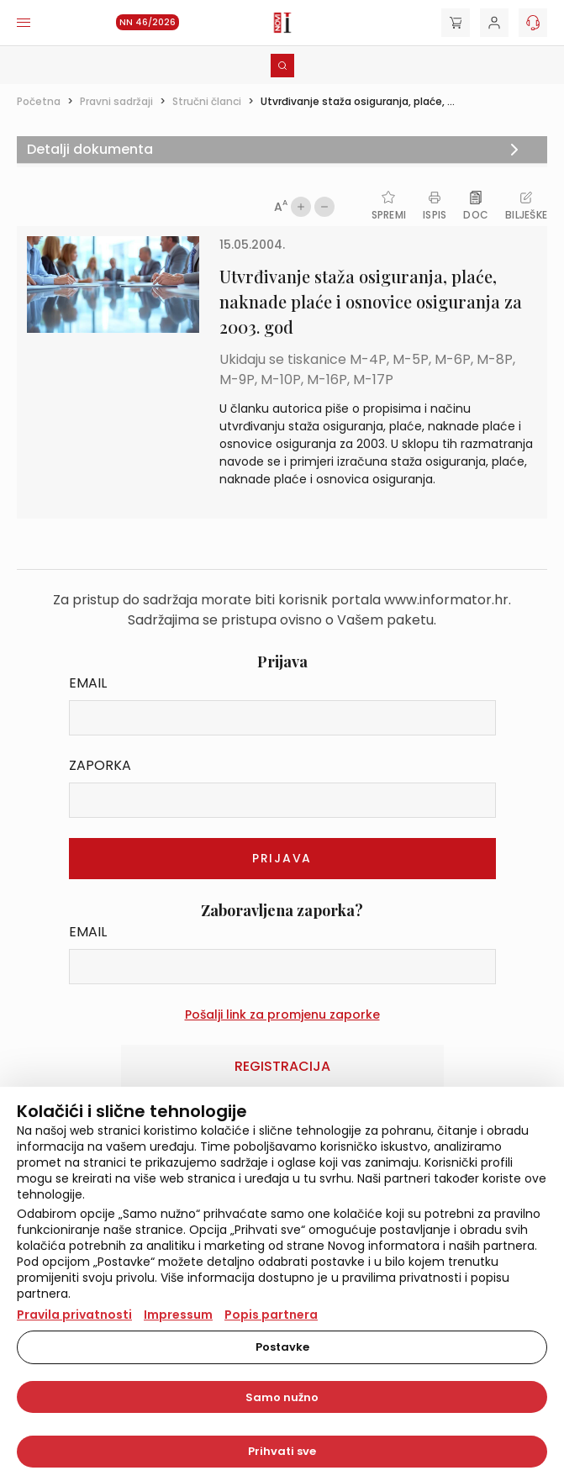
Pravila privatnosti (74, 1314)
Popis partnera (271, 1314)
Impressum (178, 1314)
